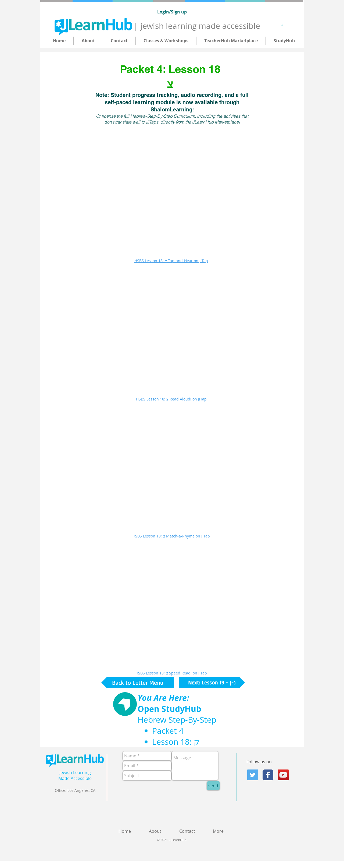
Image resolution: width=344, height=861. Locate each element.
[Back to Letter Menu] (137, 682)
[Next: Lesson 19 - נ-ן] (212, 682)
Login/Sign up (172, 12)
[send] (213, 785)
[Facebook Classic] (268, 774)
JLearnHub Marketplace (215, 122)
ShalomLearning (171, 109)
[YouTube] (283, 774)
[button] (282, 25)
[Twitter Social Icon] (252, 774)
